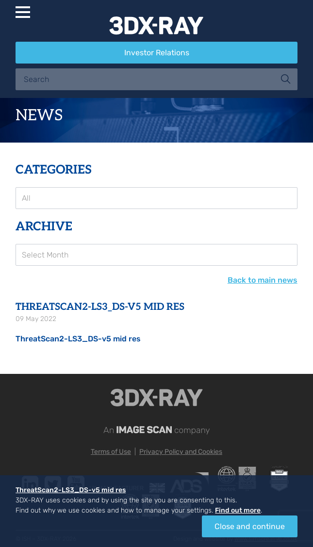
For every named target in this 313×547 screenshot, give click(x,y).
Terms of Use (111, 452)
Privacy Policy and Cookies (180, 452)
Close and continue (249, 526)
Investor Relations (156, 52)
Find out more (238, 510)
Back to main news (262, 280)
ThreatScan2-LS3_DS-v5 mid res (78, 338)
